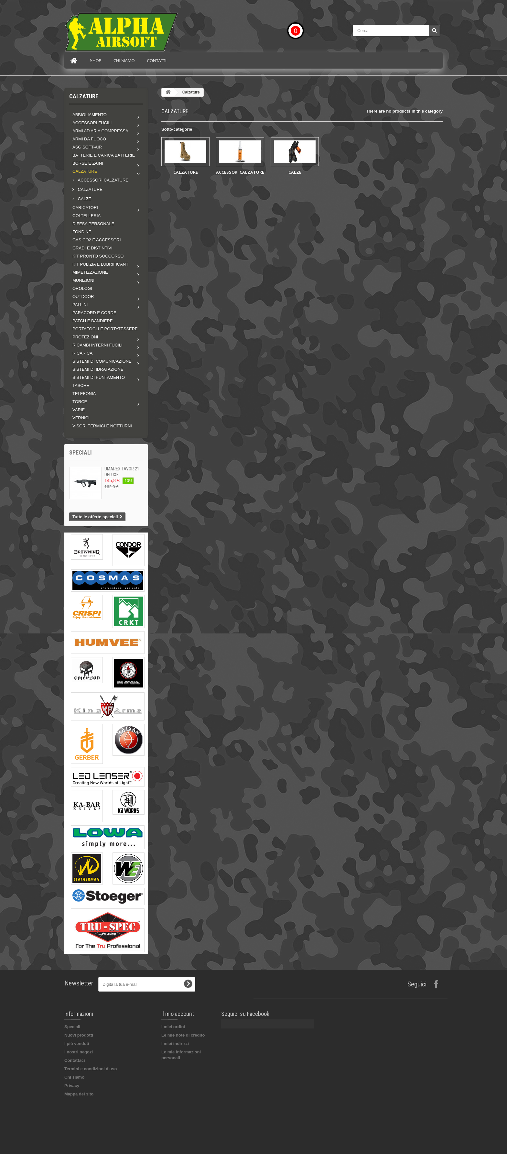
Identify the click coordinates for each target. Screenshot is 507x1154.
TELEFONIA (84, 393)
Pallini (80, 304)
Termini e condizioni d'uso (90, 1068)
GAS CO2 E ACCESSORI (96, 239)
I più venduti (76, 1043)
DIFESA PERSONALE (93, 223)
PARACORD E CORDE (94, 312)
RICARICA (82, 353)
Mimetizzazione (90, 272)
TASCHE (80, 385)
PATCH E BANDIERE (92, 320)
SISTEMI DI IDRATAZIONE (98, 369)
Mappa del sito (78, 1094)
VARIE (78, 409)
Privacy (71, 1085)
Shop (95, 60)
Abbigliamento (89, 114)
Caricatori (85, 207)
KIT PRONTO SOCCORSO (98, 256)
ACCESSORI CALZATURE (102, 180)
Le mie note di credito (183, 1035)
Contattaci (74, 1060)
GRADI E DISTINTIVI (92, 248)
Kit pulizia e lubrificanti (101, 264)
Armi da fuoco (89, 139)
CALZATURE (89, 189)
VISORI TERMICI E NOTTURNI (102, 425)
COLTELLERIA (86, 215)
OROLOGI (82, 288)
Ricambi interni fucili (97, 345)
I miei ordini (173, 1026)
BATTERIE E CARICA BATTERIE (103, 155)
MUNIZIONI (83, 280)
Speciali (80, 452)
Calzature (84, 171)
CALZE (84, 198)
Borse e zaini (87, 163)
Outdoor (83, 296)
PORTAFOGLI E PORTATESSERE (105, 328)
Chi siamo (124, 60)
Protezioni (85, 337)
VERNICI (81, 417)
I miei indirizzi (175, 1043)
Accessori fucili (92, 122)
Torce (79, 401)
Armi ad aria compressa (100, 130)
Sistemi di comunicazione (102, 361)
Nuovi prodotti (78, 1035)
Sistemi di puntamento (98, 377)
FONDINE (82, 231)
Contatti (157, 60)
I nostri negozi (78, 1052)
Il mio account (177, 1013)
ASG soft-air (87, 147)
